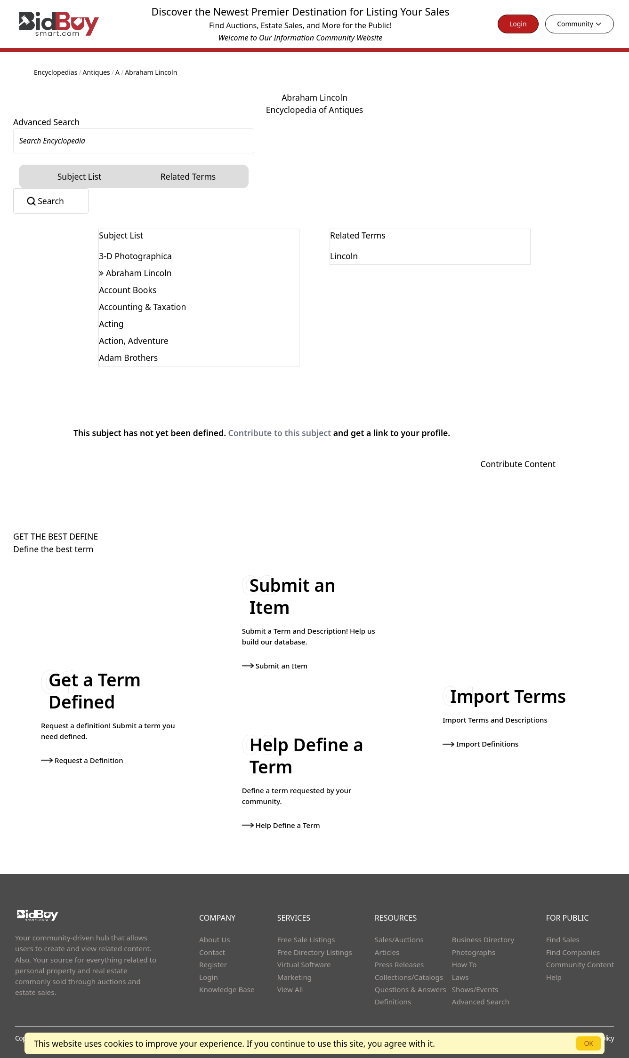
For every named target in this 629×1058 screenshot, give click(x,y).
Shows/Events (475, 989)
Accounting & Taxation (142, 306)
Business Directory (483, 939)
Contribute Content (518, 463)
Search (51, 201)
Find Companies (573, 952)
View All (290, 989)
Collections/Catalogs (409, 977)
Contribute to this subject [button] (279, 432)
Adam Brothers (128, 357)
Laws (460, 977)
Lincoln (344, 256)
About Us (214, 939)
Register (213, 964)
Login (518, 23)
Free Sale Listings (306, 939)
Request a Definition (82, 760)
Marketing (294, 977)
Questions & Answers (410, 989)
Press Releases (399, 964)
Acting (111, 323)
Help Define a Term (281, 825)
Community (579, 23)
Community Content (580, 964)
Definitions (393, 1001)
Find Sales (563, 939)
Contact (212, 952)
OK (588, 1043)
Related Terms (188, 176)
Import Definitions (480, 743)
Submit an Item (275, 665)
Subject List (79, 176)
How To (464, 964)
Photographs (473, 952)
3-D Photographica (135, 256)
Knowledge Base (227, 989)
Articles (387, 952)
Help (554, 977)
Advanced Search (46, 121)
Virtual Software (304, 964)
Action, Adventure (133, 340)
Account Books (127, 289)
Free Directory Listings (314, 952)
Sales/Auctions (399, 939)
